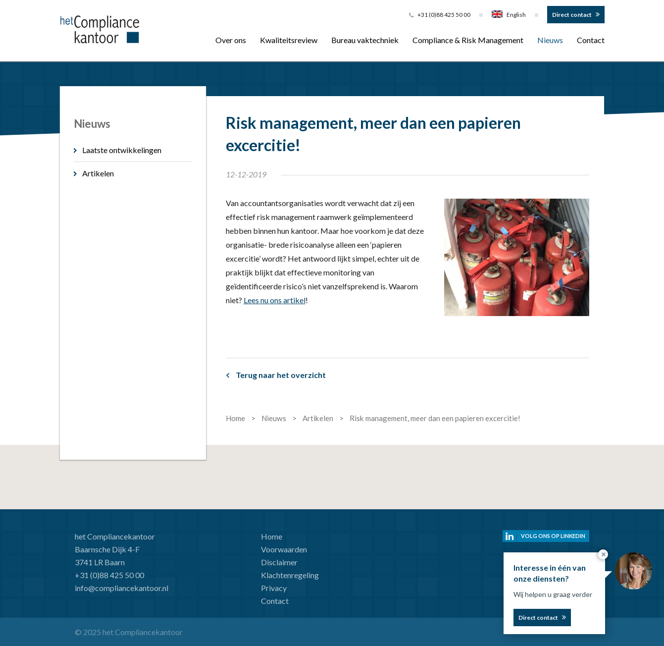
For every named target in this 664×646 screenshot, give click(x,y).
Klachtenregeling (290, 575)
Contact (591, 40)
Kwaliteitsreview (288, 40)
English (509, 14)
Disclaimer (279, 562)
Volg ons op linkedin (553, 536)
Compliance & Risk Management (467, 40)
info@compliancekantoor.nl (121, 587)
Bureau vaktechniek (365, 40)
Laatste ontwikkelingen (121, 150)
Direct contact (572, 14)
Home (271, 536)
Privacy (274, 587)
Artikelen (98, 173)
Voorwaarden (284, 549)
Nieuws (550, 40)
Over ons (230, 40)
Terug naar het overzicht (281, 374)
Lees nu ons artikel (275, 300)
